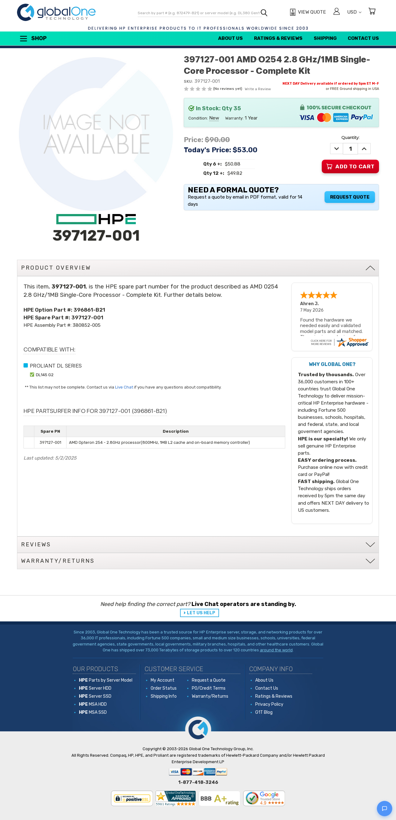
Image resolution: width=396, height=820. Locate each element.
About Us (230, 38)
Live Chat (124, 387)
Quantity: (350, 137)
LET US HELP (201, 613)
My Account (162, 680)
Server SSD (95, 696)
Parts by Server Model (105, 680)
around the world (276, 650)
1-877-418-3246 (198, 782)
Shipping (325, 38)
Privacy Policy (269, 704)
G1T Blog (264, 712)
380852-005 (87, 325)
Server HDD (95, 688)
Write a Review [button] (258, 89)
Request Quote (349, 197)
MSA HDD (93, 704)
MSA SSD (93, 712)
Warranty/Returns (210, 696)
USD (354, 12)
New (214, 118)
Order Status (164, 688)
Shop (33, 38)
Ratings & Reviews (278, 38)
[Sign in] (336, 12)
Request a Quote (209, 680)
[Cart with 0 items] (372, 12)
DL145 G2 (45, 374)
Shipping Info (164, 696)
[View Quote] (307, 12)
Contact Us (363, 38)
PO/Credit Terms (209, 688)
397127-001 (87, 317)
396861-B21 (89, 310)
